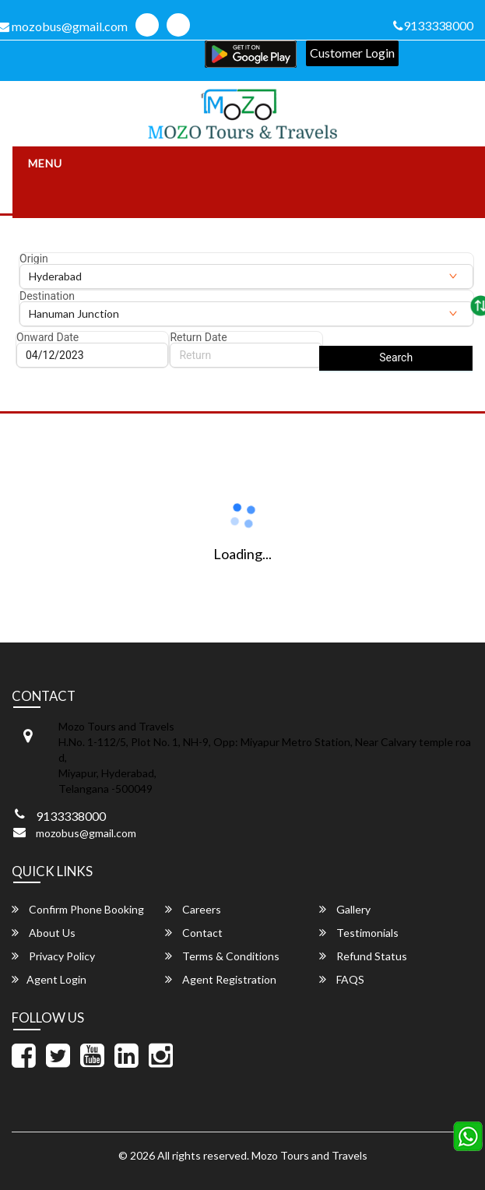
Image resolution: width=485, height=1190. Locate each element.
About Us (44, 932)
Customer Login (352, 52)
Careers (193, 909)
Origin (33, 258)
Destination (47, 295)
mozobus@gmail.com (86, 833)
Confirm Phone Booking (78, 909)
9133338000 (433, 25)
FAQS (341, 979)
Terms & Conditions (222, 956)
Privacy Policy (53, 956)
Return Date (198, 337)
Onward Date (47, 337)
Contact (194, 932)
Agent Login (49, 979)
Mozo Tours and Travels (309, 1155)
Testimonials (359, 932)
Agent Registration (220, 979)
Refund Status (363, 956)
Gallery (345, 909)
